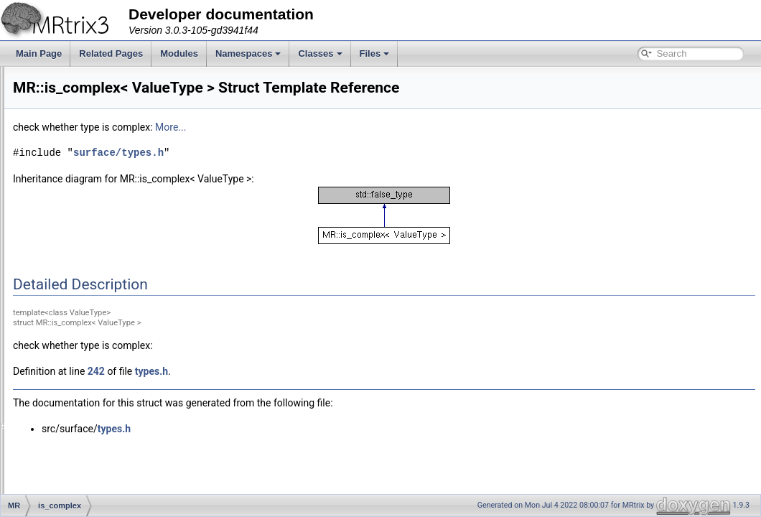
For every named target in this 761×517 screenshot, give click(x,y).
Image (71, 224)
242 (275, 371)
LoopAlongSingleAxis (99, 493)
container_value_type (100, 98)
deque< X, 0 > (86, 177)
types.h (330, 371)
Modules (179, 53)
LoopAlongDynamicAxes (106, 461)
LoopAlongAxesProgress (106, 414)
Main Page (39, 53)
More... (350, 127)
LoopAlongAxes (89, 398)
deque (71, 161)
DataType (77, 145)
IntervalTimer (84, 240)
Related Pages (111, 53)
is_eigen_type (85, 335)
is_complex (80, 287)
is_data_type (83, 319)
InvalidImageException (102, 271)
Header (73, 208)
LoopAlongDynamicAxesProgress (123, 477)
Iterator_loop (83, 366)
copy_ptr (75, 129)
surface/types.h (298, 152)
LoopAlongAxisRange (100, 429)
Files (375, 53)
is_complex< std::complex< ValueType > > (139, 303)
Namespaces (248, 53)
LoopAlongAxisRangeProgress (117, 445)
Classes (320, 53)
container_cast (87, 82)
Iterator (72, 350)
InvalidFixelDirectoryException (116, 256)
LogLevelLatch (87, 382)
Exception (78, 192)
